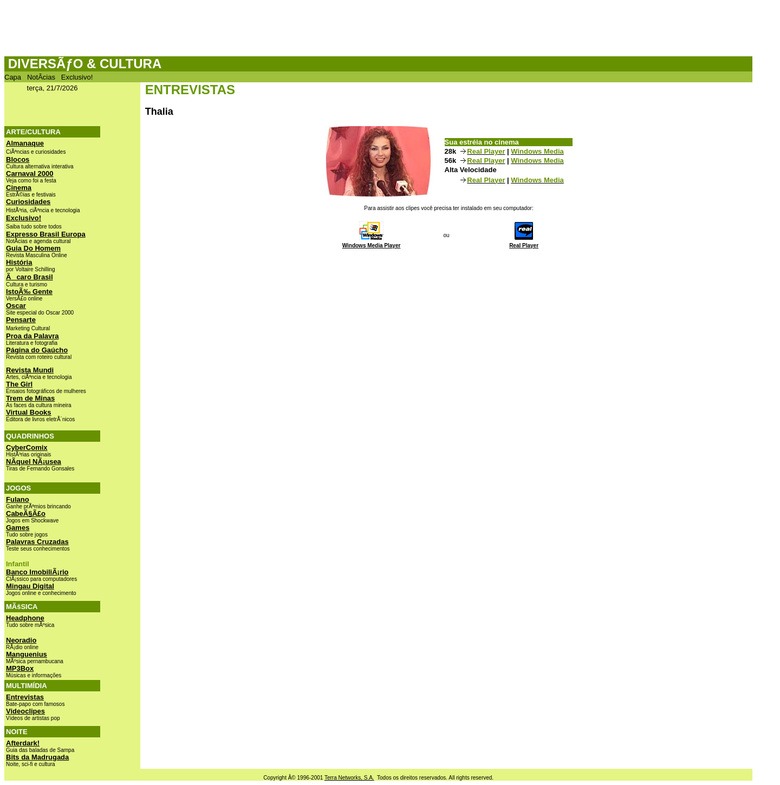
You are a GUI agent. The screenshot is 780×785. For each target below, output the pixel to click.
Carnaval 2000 (29, 173)
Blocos (17, 159)
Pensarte (21, 320)
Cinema (18, 188)
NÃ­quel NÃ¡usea (33, 461)
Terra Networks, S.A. (349, 778)
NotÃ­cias (41, 77)
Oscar (16, 306)
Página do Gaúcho (37, 350)
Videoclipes (25, 711)
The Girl (19, 384)
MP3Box (20, 668)
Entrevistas (25, 697)
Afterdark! (23, 743)
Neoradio (21, 640)
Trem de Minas (30, 398)
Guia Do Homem (33, 248)
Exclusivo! (77, 77)
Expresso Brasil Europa (46, 234)
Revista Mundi (30, 370)
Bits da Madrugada (37, 757)
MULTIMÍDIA (26, 686)
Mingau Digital (30, 586)
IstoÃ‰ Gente (29, 291)
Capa (12, 77)
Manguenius (26, 654)
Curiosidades (28, 202)
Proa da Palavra (32, 336)
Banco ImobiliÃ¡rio (37, 572)
